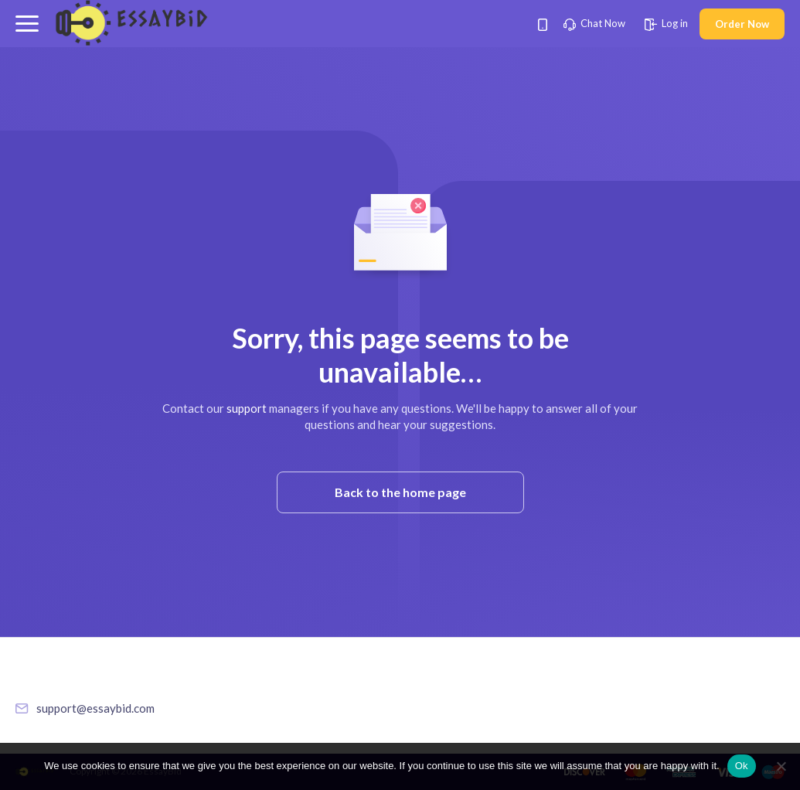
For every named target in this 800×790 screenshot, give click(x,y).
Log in (666, 23)
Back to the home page (400, 492)
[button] (27, 23)
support (246, 408)
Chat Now (594, 23)
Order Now (742, 24)
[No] (780, 766)
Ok (741, 765)
